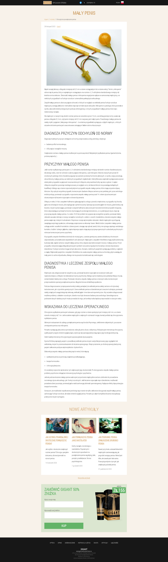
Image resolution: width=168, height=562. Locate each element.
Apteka (52, 543)
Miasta (96, 543)
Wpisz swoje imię (50, 499)
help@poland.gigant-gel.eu (84, 551)
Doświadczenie (70, 543)
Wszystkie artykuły (84, 478)
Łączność (114, 543)
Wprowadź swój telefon (52, 510)
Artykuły (104, 543)
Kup (64, 526)
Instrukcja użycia (84, 543)
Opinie (60, 543)
